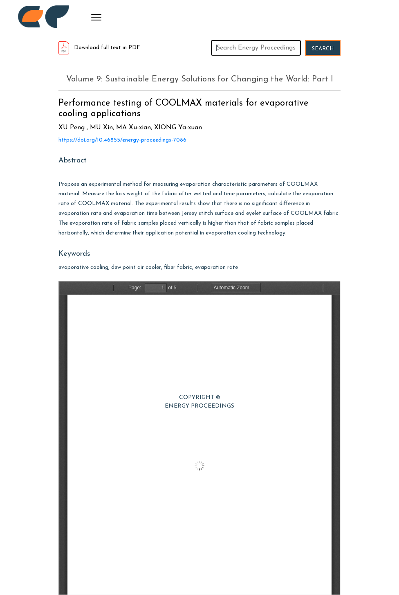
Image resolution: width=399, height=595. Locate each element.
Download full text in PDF (99, 48)
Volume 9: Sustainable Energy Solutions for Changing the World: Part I (199, 79)
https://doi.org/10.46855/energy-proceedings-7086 (122, 140)
